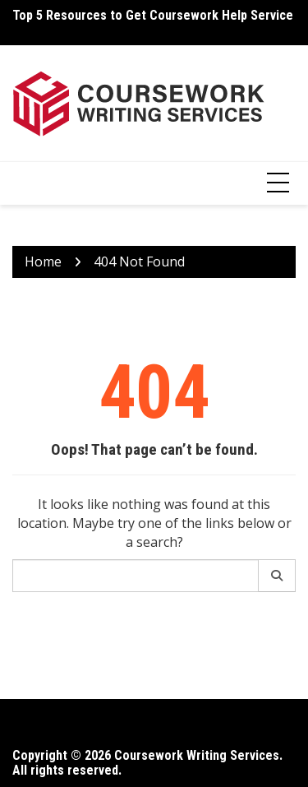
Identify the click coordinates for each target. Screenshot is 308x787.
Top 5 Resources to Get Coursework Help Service (152, 15)
